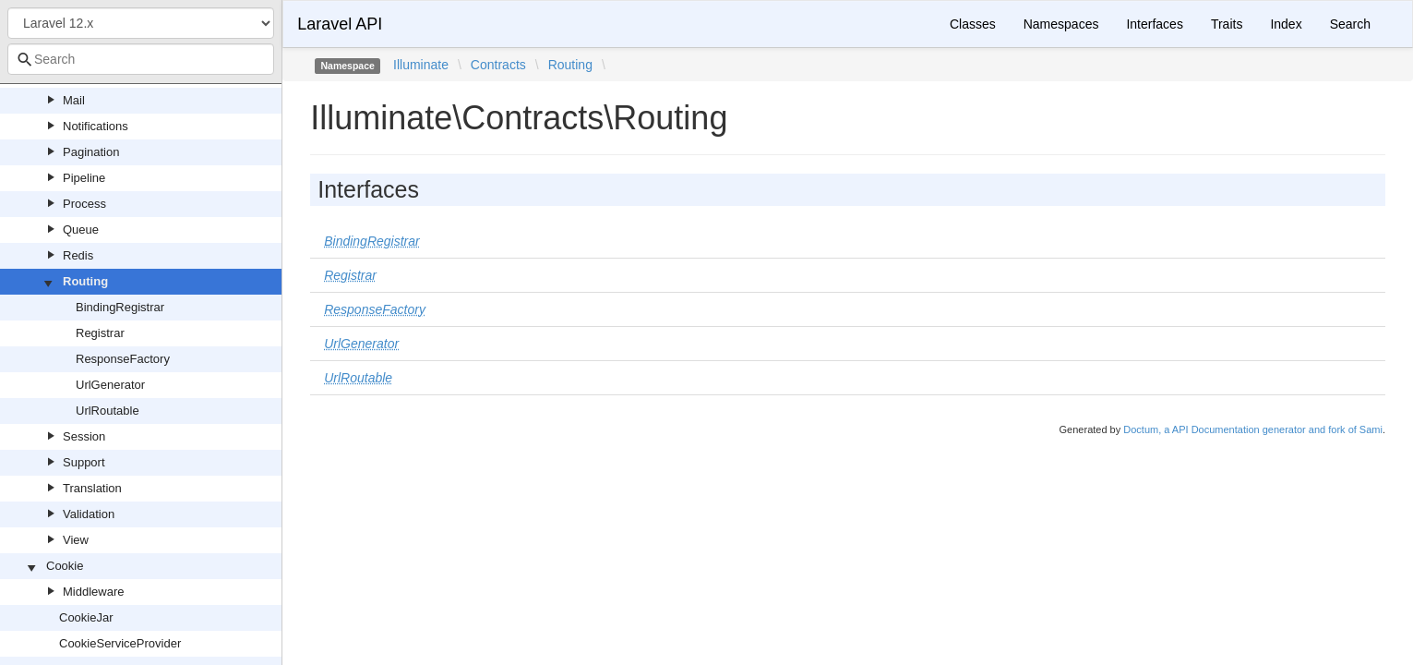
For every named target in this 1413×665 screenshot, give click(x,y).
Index (1285, 24)
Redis (78, 255)
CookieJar (86, 617)
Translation (92, 488)
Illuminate (421, 64)
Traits (1226, 24)
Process (84, 204)
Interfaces (1154, 24)
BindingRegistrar (120, 307)
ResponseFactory (123, 359)
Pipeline (84, 178)
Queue (81, 229)
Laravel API (339, 24)
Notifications (95, 126)
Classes (973, 24)
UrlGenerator (110, 385)
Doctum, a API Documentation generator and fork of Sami (1253, 429)
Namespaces (1061, 24)
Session (84, 436)
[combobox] (140, 59)
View (76, 540)
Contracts (498, 64)
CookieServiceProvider (120, 643)
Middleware (93, 591)
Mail (74, 100)
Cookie (64, 566)
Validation (88, 514)
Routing (85, 281)
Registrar (100, 333)
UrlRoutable (107, 410)
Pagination (91, 152)
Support (84, 462)
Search (1350, 24)
